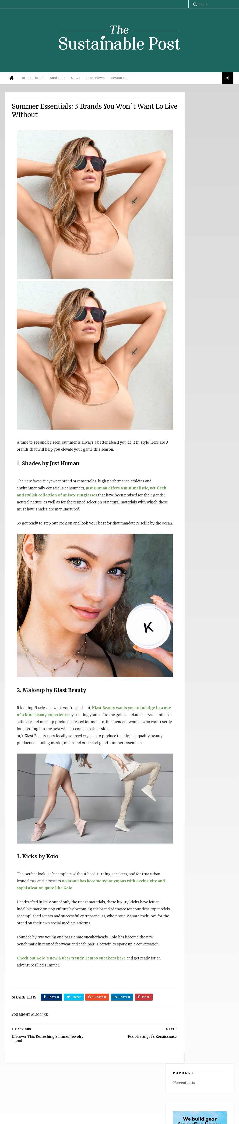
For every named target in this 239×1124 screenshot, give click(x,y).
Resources (119, 81)
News (74, 81)
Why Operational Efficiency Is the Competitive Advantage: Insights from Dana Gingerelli (194, 1066)
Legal (88, 1118)
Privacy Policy (71, 1118)
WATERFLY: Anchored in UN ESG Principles (194, 1079)
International (31, 81)
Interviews (94, 81)
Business (56, 81)
